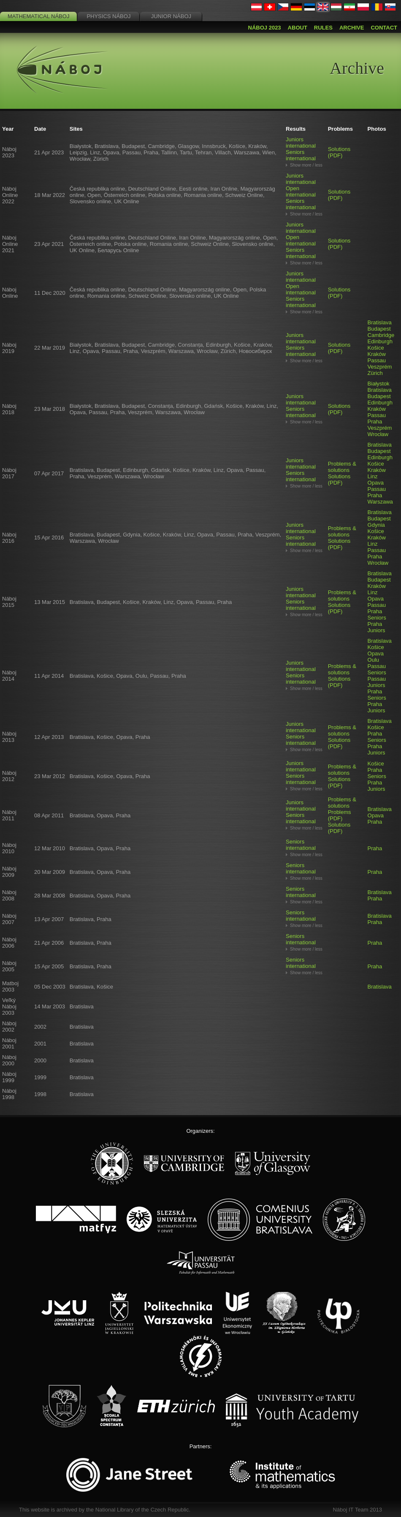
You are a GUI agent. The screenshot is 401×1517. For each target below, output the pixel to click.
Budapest (379, 329)
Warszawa (380, 501)
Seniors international (301, 155)
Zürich (375, 373)
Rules (323, 27)
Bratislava (380, 322)
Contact (384, 27)
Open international (301, 191)
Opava (376, 483)
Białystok (379, 383)
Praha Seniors (377, 614)
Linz (373, 476)
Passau (377, 360)
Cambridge (381, 335)
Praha (375, 421)
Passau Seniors (377, 669)
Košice (376, 348)
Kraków (377, 354)
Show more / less (306, 165)
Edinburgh (380, 341)
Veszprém (380, 367)
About (297, 27)
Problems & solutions (342, 467)
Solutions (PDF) (339, 152)
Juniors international (301, 142)
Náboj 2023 (264, 27)
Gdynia (376, 525)
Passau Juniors (377, 682)
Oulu (373, 660)
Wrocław (378, 434)
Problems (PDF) (339, 815)
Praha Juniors (376, 627)
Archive (351, 27)
